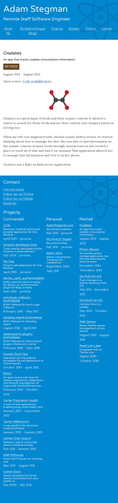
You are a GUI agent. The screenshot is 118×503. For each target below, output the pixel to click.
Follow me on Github (18, 198)
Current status (13, 189)
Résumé (74, 28)
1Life (6, 225)
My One (8, 261)
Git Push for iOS (90, 276)
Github (107, 28)
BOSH (7, 373)
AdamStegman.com (60, 225)
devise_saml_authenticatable (23, 278)
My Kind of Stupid (58, 239)
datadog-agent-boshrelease (22, 317)
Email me (10, 203)
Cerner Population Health (20, 400)
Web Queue (87, 321)
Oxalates (85, 225)
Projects (57, 28)
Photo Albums (89, 249)
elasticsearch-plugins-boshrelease (18, 335)
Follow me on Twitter (18, 194)
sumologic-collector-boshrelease (17, 299)
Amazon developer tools (20, 245)
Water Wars (54, 253)
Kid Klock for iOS (91, 300)
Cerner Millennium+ (16, 421)
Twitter (91, 28)
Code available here (37, 81)
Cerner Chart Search (17, 438)
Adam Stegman (35, 9)
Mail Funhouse (13, 455)
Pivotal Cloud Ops (15, 354)
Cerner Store (12, 471)
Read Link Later (90, 345)
